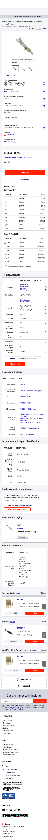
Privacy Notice (17, 709)
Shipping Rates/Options (10, 749)
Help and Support (8, 744)
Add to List (25, 180)
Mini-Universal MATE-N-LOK (25, 301)
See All (18, 593)
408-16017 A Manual (27, 434)
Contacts (39, 21)
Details (35, 613)
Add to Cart (25, 173)
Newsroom (6, 733)
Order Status (6, 747)
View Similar (15, 364)
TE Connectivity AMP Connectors (15, 92)
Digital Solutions (7, 731)
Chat (5, 766)
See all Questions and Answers (20, 505)
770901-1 (23, 385)
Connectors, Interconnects (24, 21)
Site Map (5, 728)
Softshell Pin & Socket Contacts (30, 423)
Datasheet (9, 135)
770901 (22, 351)
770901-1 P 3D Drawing (28, 409)
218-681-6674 (9, 772)
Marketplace (6, 723)
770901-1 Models (10, 142)
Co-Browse (7, 779)
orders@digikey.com (11, 775)
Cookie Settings (7, 836)
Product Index (6, 21)
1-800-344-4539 (9, 770)
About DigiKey (7, 720)
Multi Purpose (10, 24)
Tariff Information (8, 755)
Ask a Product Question (17, 509)
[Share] (44, 29)
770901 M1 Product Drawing (29, 428)
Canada (6, 824)
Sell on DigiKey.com (8, 725)
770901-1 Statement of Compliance (31, 391)
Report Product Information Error (23, 358)
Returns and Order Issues (10, 752)
